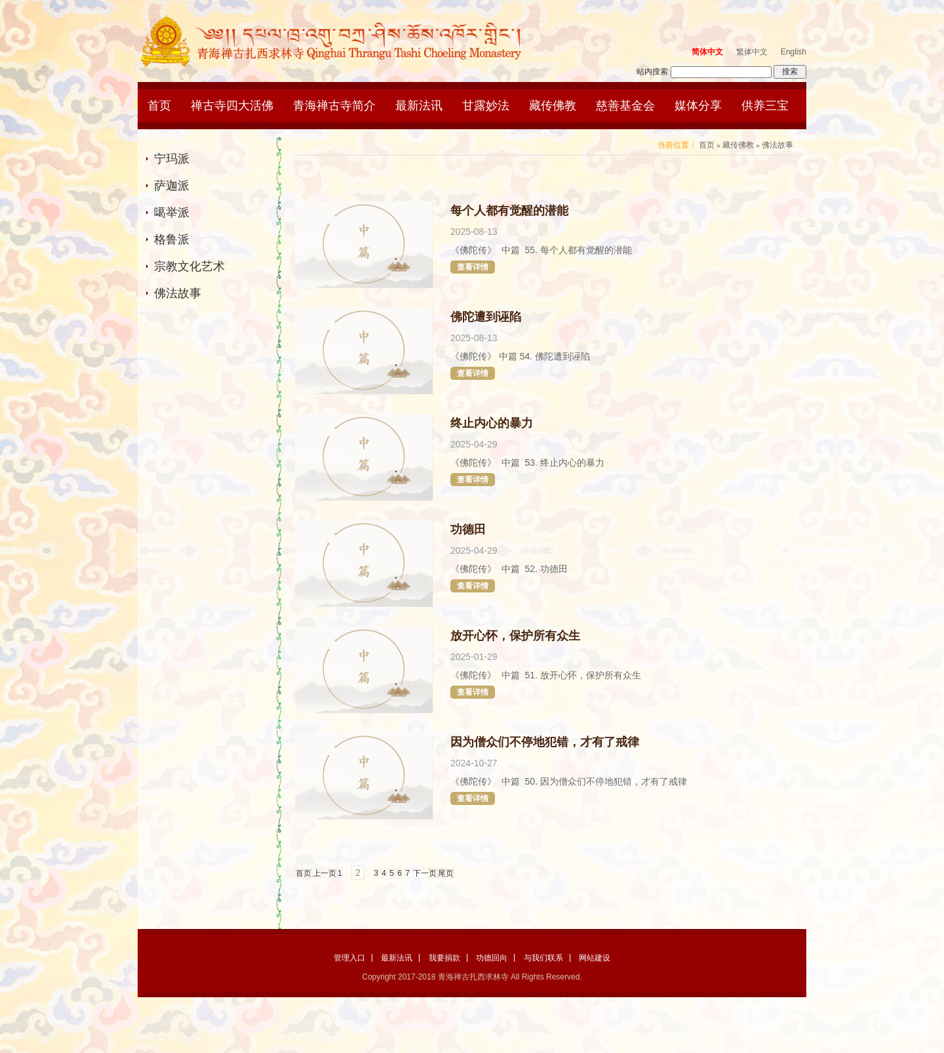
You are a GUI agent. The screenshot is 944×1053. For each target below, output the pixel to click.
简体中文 (707, 51)
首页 (159, 105)
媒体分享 (698, 105)
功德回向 (491, 958)
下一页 (425, 873)
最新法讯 (418, 105)
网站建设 (594, 958)
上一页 (324, 873)
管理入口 (349, 958)
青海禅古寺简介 (334, 105)
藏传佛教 (552, 105)
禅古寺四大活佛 (232, 105)
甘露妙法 (485, 105)
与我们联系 (543, 958)
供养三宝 (765, 105)
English (793, 51)
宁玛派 (171, 158)
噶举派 (171, 212)
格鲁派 (171, 239)
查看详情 (472, 267)
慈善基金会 (625, 105)
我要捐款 (444, 958)
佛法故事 (177, 293)
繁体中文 (752, 51)
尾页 (446, 873)
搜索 (790, 71)
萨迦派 (171, 185)
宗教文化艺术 (189, 266)
